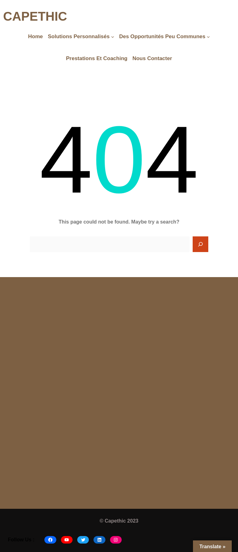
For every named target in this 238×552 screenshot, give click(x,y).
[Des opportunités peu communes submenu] (208, 36)
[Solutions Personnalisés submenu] (112, 36)
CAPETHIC (35, 16)
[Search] (200, 244)
